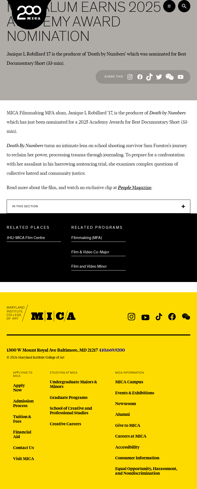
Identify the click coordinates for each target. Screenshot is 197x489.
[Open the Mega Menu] (169, 6)
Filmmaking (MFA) (86, 237)
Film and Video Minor (89, 266)
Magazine (134, 187)
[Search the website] (184, 6)
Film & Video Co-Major (90, 252)
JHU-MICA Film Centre (26, 237)
